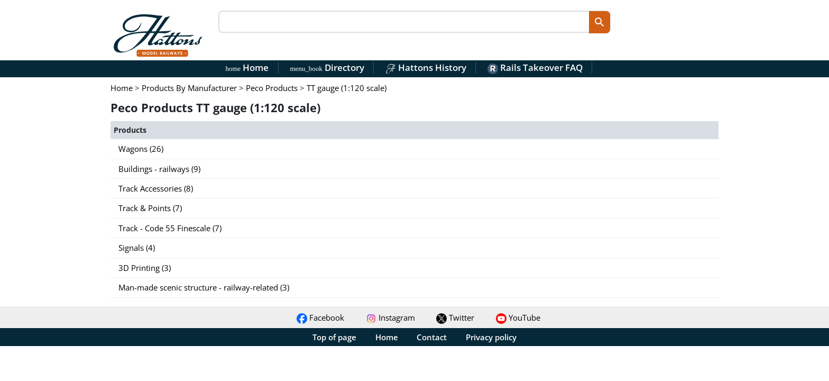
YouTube (518, 317)
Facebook (320, 317)
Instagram (390, 317)
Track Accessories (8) (155, 188)
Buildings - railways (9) (159, 169)
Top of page (334, 337)
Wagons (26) (140, 148)
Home (247, 67)
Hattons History (425, 67)
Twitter (455, 317)
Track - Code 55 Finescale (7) (170, 228)
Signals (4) (136, 247)
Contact (432, 337)
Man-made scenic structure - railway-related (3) (203, 287)
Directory (327, 67)
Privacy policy (491, 337)
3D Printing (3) (144, 267)
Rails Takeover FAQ (535, 67)
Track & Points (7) (150, 208)
